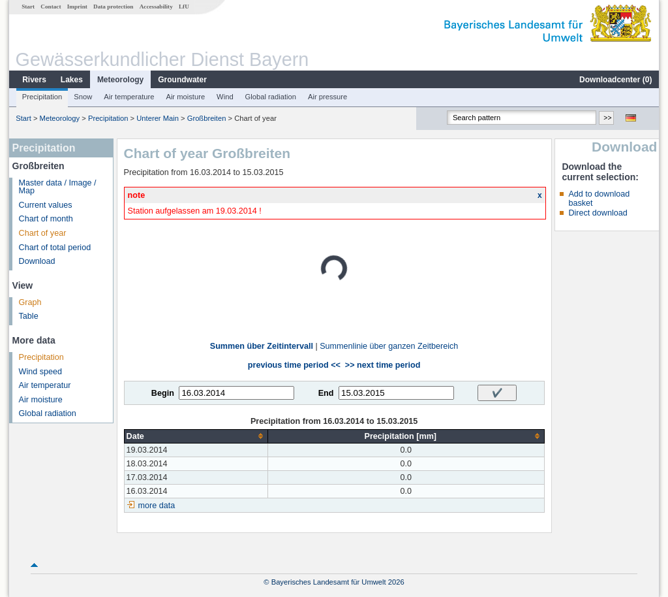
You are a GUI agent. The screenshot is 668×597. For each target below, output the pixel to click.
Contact (50, 6)
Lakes (72, 79)
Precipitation (42, 97)
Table (28, 316)
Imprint (77, 6)
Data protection (113, 6)
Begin (162, 393)
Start (28, 6)
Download (37, 261)
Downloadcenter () (615, 79)
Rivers (34, 79)
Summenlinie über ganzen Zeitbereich (389, 346)
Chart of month (46, 218)
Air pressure (327, 97)
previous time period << (294, 365)
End (326, 393)
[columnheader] (195, 436)
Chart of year (43, 233)
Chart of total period (55, 247)
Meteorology (120, 79)
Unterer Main (157, 118)
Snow (83, 97)
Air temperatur (45, 385)
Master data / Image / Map (58, 187)
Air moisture (185, 97)
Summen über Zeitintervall (261, 346)
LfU (184, 6)
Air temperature (129, 97)
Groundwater (182, 79)
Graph (30, 302)
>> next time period (382, 365)
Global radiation (270, 97)
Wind (225, 97)
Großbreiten (206, 118)
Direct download (597, 213)
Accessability (156, 6)
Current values (45, 205)
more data (156, 505)
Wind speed (41, 371)
